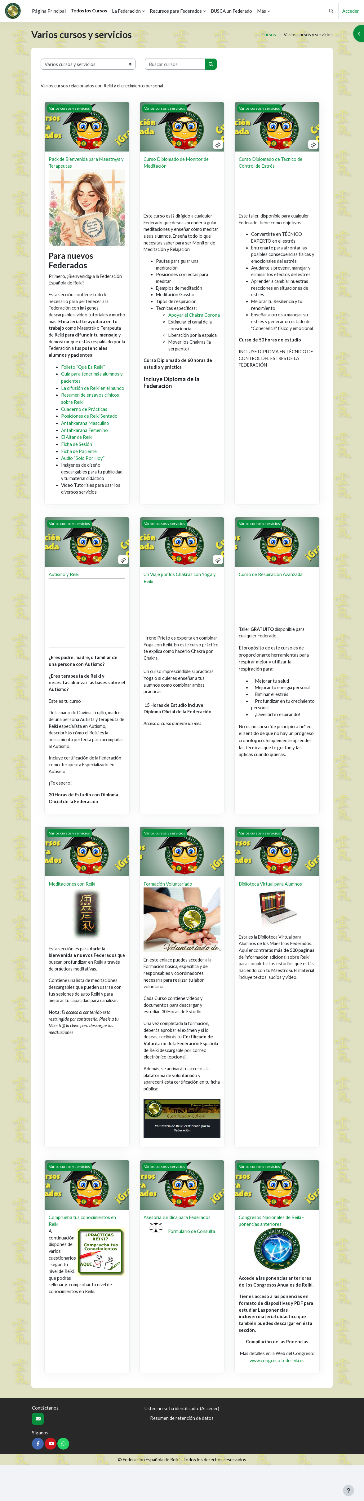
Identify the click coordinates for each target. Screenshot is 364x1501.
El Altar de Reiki (77, 446)
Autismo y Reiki (64, 591)
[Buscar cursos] (175, 64)
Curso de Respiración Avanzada (271, 591)
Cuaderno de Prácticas (84, 418)
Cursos (267, 34)
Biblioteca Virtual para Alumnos (271, 905)
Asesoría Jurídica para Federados (177, 1243)
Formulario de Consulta (192, 1257)
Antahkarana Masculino (85, 432)
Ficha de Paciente (79, 460)
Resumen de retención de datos (182, 1453)
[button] (331, 11)
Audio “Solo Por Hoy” (83, 467)
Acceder (350, 11)
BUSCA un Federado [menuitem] (231, 11)
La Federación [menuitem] (126, 11)
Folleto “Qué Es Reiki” (83, 370)
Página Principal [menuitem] (49, 11)
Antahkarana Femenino (84, 439)
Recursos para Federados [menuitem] (176, 11)
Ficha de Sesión (77, 453)
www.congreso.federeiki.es (277, 1396)
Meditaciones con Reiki (72, 905)
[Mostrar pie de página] (348, 1490)
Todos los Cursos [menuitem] (89, 10)
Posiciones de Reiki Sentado (90, 425)
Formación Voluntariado (168, 905)
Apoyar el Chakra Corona (194, 318)
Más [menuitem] (261, 11)
